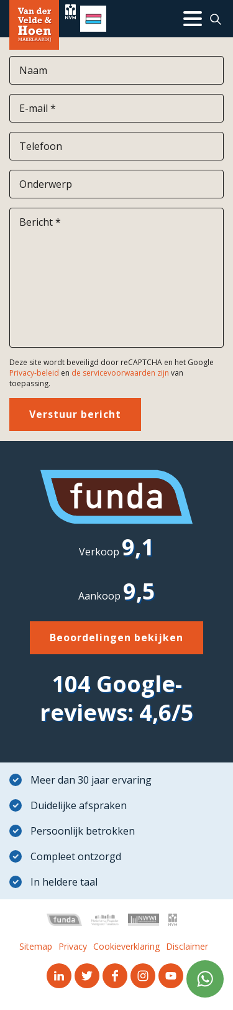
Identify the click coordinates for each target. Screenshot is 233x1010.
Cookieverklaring (126, 946)
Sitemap (35, 946)
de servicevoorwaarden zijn (120, 373)
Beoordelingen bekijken (116, 637)
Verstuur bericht (75, 414)
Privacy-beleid (34, 373)
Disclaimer (187, 946)
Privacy (72, 946)
